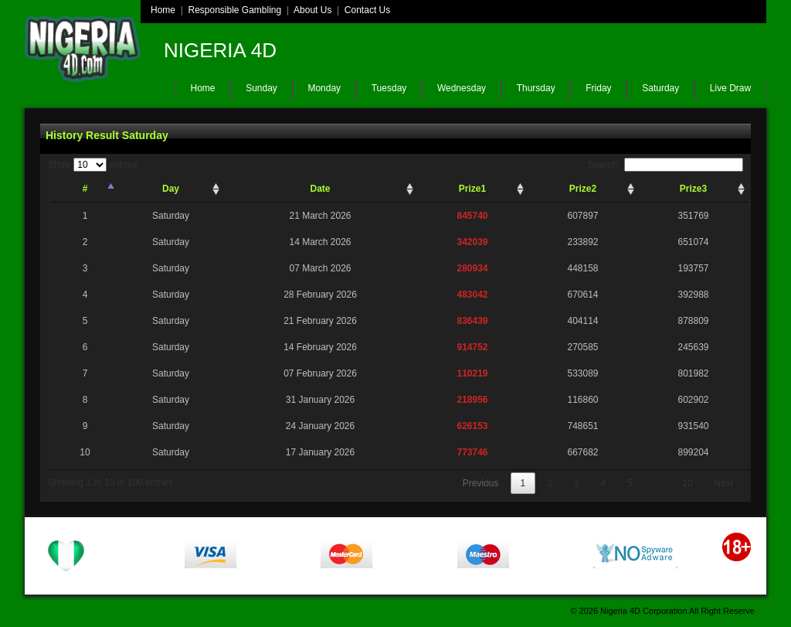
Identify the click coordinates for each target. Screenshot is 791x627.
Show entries (92, 164)
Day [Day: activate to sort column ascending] (170, 188)
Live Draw (730, 88)
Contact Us (367, 10)
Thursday (536, 88)
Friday (598, 88)
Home (163, 10)
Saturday (660, 88)
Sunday (261, 88)
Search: (665, 164)
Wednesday (461, 88)
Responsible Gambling (234, 10)
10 (687, 483)
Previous (481, 483)
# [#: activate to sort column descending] (85, 188)
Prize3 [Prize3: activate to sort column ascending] (693, 188)
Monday (324, 88)
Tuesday (389, 88)
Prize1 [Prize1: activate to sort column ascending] (472, 188)
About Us (312, 10)
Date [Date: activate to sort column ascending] (320, 188)
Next (723, 483)
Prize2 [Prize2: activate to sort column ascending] (582, 188)
